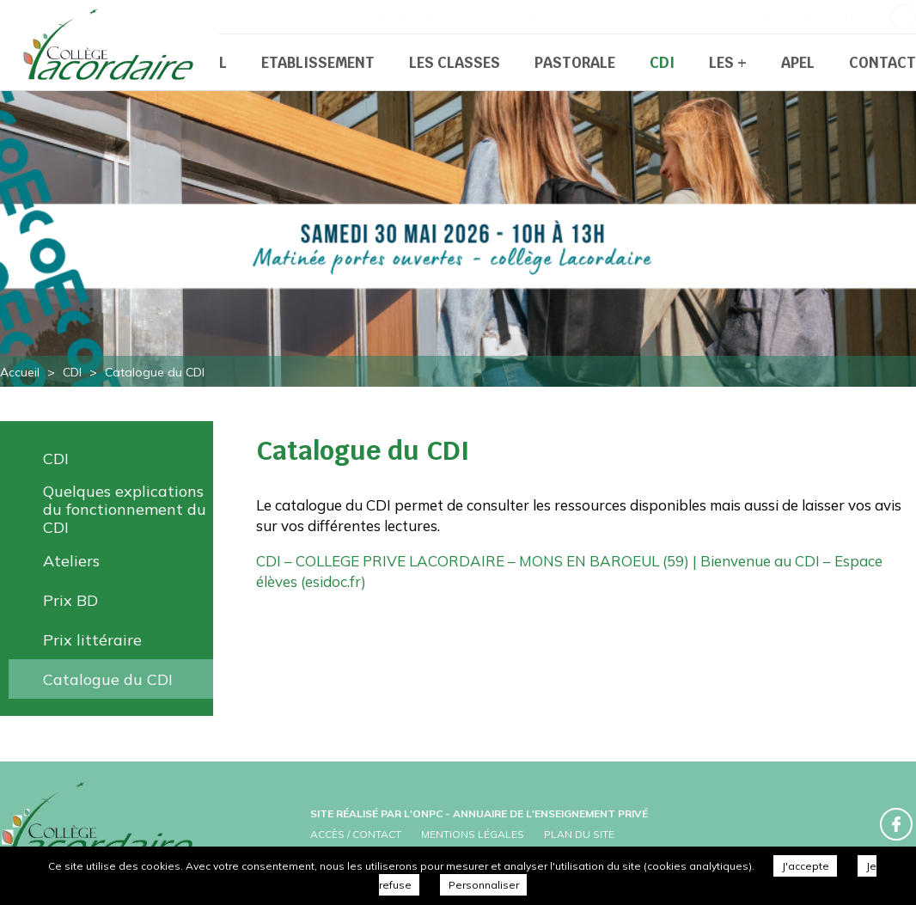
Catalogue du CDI (108, 679)
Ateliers (71, 561)
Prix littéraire (92, 640)
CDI (662, 62)
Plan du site (579, 834)
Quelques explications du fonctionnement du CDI (124, 509)
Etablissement (318, 62)
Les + (728, 62)
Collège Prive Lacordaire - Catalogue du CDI (111, 47)
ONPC (427, 813)
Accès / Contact (355, 834)
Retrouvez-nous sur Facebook (903, 17)
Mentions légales (472, 834)
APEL (798, 62)
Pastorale (574, 62)
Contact (882, 62)
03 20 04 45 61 (812, 17)
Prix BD (70, 600)
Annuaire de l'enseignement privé (550, 813)
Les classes (454, 62)
